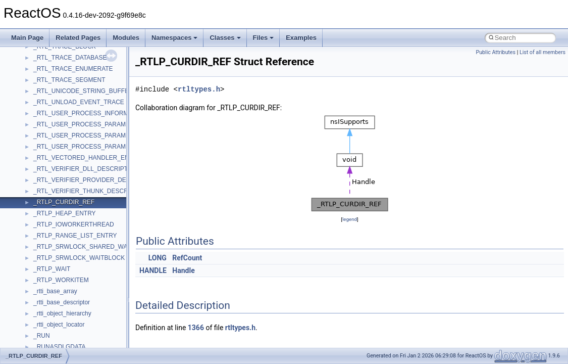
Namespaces (174, 37)
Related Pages (78, 37)
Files (263, 37)
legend (349, 219)
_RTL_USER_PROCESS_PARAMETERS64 (92, 146)
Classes (225, 37)
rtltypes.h (199, 89)
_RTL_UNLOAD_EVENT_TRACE (78, 102)
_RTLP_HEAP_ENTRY (64, 213)
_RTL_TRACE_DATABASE (70, 57)
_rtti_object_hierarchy (62, 313)
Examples (301, 37)
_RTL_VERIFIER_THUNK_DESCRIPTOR (89, 191)
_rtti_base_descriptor (61, 302)
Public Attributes (495, 52)
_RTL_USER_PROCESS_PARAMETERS (89, 124)
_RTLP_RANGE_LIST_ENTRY (75, 235)
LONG (157, 258)
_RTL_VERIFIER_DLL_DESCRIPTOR (85, 168)
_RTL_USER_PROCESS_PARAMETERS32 (92, 135)
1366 (196, 328)
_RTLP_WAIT (51, 268)
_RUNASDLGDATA (59, 346)
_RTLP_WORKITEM (61, 280)
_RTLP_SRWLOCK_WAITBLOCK (79, 257)
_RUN (41, 335)
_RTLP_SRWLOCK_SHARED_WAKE (84, 246)
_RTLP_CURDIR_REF (63, 202)
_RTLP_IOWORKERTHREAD (73, 224)
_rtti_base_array (55, 291)
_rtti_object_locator (58, 324)
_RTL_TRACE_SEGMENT (69, 79)
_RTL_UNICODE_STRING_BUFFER (83, 91)
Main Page (27, 37)
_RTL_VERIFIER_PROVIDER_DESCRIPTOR (95, 180)
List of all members (542, 52)
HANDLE (153, 270)
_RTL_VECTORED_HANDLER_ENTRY (87, 157)
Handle (183, 270)
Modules (126, 37)
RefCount (187, 258)
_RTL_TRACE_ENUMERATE (73, 68)
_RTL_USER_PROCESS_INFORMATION (89, 113)
